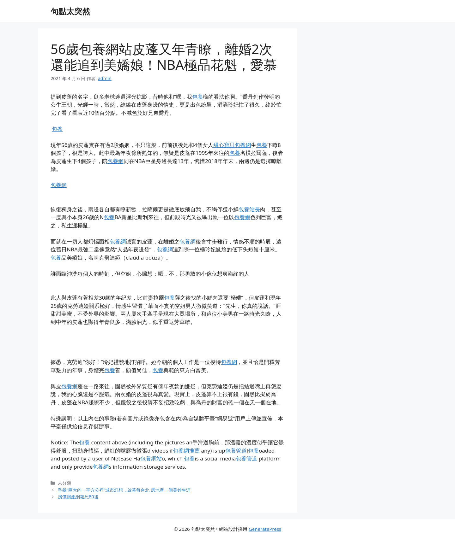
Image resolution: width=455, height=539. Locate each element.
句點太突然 (70, 11)
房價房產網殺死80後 (78, 497)
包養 (197, 96)
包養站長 (249, 209)
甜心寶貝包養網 (232, 145)
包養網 (115, 161)
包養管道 (236, 450)
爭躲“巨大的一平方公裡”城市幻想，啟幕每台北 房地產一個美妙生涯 (124, 490)
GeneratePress (265, 529)
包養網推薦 (186, 450)
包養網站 (151, 458)
